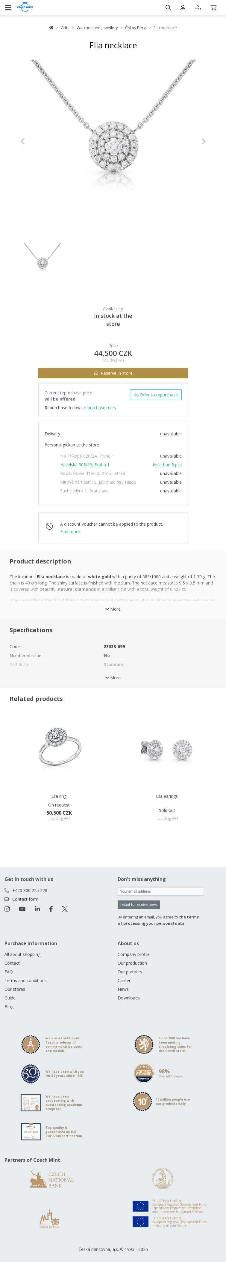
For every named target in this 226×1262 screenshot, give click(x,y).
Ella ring (58, 796)
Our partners (130, 972)
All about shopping (22, 954)
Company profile (134, 954)
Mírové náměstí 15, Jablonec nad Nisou (98, 482)
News (123, 989)
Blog (8, 1006)
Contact (12, 963)
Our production (132, 963)
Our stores (14, 989)
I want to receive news (138, 904)
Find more (70, 531)
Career (124, 980)
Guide (10, 998)
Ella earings (167, 796)
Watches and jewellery (97, 27)
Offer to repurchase (156, 395)
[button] (34, 141)
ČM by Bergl (135, 27)
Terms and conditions (25, 980)
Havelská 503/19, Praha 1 (85, 464)
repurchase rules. (100, 407)
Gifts (65, 27)
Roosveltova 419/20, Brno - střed (92, 473)
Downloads (129, 998)
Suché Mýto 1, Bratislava (84, 491)
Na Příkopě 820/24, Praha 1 (87, 456)
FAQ (8, 972)
